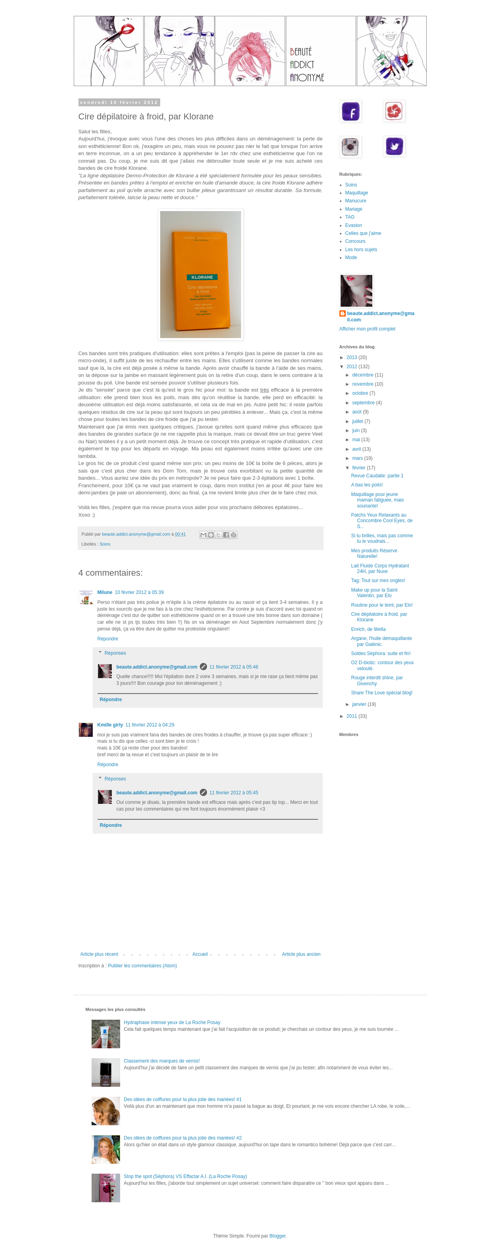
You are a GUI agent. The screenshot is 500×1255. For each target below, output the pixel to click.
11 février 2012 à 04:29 (149, 725)
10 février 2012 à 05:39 (139, 592)
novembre (363, 384)
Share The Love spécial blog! (381, 693)
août (357, 412)
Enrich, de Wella (368, 629)
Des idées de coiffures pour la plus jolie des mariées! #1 (182, 1099)
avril (357, 449)
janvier (360, 704)
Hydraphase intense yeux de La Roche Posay (172, 1022)
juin (356, 430)
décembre (363, 375)
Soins (105, 544)
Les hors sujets (361, 249)
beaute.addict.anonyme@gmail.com (157, 667)
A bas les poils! (367, 485)
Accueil (200, 954)
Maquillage (356, 193)
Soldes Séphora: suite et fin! (380, 653)
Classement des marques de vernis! (161, 1061)
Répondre (108, 639)
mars (358, 458)
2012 (352, 366)
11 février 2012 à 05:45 (233, 793)
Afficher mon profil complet (367, 329)
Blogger (278, 1236)
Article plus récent (99, 954)
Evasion (353, 225)
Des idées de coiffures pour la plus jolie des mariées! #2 (182, 1138)
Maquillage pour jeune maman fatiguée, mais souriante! (377, 500)
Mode (351, 257)
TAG (350, 217)
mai (356, 439)
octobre (360, 393)
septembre (364, 403)
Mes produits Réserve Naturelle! (374, 553)
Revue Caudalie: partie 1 (377, 476)
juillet (358, 421)
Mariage (353, 209)
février (359, 468)
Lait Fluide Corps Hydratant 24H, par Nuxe (380, 568)
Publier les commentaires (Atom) (142, 966)
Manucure (355, 201)
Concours (355, 241)
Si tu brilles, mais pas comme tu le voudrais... (382, 538)
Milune (105, 592)
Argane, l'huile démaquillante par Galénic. (381, 641)
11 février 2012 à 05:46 (233, 667)
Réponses (115, 653)
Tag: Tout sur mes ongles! (378, 580)
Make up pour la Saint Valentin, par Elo (374, 592)
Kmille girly (110, 725)
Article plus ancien (301, 954)
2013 (352, 357)
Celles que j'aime (363, 233)
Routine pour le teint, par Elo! (381, 605)
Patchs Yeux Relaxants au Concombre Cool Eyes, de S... (381, 520)
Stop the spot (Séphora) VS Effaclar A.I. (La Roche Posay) (185, 1176)
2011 (352, 716)
